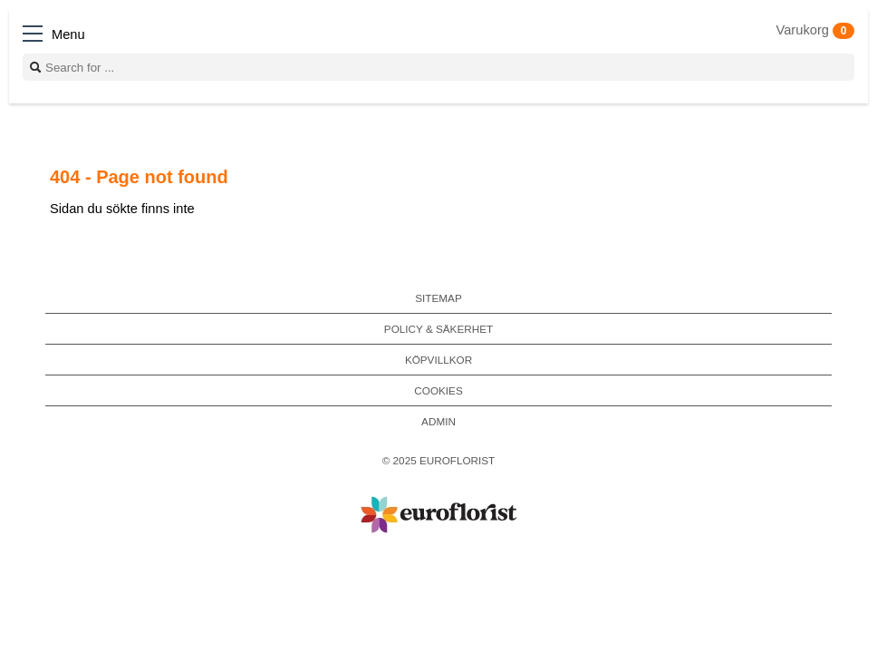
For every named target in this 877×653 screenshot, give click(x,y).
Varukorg (815, 30)
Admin (438, 421)
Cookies (438, 390)
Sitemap (438, 298)
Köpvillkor (438, 359)
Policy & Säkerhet (438, 329)
